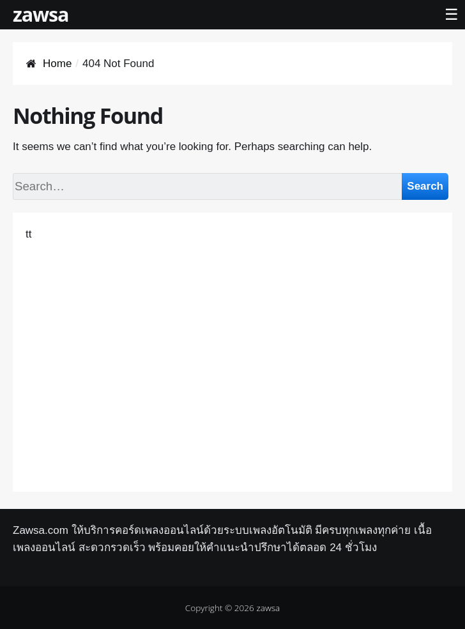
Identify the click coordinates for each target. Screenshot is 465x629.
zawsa (40, 14)
